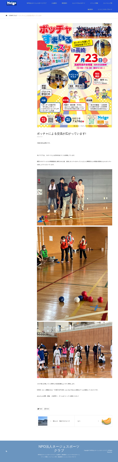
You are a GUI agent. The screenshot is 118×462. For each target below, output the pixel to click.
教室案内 (64, 3)
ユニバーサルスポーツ (78, 3)
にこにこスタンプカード (105, 9)
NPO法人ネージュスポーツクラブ (36, 3)
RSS (6, 451)
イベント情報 (94, 3)
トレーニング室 (107, 3)
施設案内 (90, 9)
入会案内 (54, 3)
